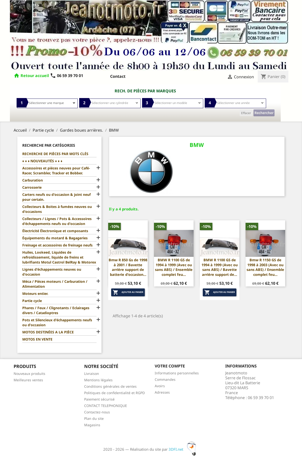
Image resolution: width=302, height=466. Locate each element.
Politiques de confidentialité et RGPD (114, 392)
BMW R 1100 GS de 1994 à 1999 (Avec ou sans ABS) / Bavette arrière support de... (219, 267)
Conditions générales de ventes (110, 386)
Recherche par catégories (48, 145)
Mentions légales (98, 380)
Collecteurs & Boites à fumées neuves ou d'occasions (57, 209)
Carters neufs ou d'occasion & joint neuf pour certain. (56, 197)
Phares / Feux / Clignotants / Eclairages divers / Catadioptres (55, 310)
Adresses (162, 392)
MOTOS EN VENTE (37, 339)
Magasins (92, 425)
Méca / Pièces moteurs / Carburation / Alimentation (54, 284)
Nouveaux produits (29, 373)
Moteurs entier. (35, 293)
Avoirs (160, 386)
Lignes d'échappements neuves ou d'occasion (51, 272)
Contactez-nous (97, 412)
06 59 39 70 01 (66, 75)
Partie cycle (32, 300)
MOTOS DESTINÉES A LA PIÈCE (48, 332)
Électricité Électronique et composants (55, 230)
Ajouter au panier (128, 292)
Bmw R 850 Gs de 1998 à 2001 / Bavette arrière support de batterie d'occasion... (128, 267)
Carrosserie (32, 187)
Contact (118, 76)
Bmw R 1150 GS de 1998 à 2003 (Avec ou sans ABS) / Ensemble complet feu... (265, 267)
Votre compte (170, 366)
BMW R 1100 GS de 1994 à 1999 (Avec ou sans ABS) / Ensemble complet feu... (174, 267)
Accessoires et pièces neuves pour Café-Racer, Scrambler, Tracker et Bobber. (56, 170)
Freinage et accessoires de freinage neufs (57, 245)
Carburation (32, 180)
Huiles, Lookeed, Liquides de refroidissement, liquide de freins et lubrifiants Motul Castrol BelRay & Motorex (59, 257)
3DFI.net (184, 449)
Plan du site (94, 418)
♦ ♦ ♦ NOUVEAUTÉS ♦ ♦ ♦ (42, 161)
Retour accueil (35, 75)
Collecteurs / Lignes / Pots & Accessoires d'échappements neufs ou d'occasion (57, 221)
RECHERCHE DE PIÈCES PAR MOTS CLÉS (55, 153)
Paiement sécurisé (99, 399)
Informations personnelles (177, 373)
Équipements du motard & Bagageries (55, 238)
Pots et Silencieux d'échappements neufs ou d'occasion (57, 322)
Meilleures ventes (28, 380)
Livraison (91, 373)
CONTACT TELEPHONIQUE (105, 405)
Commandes (165, 379)
